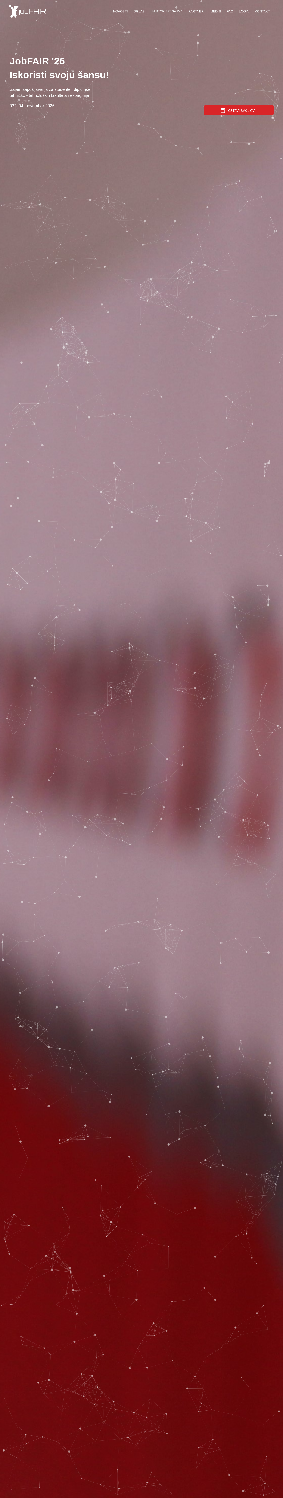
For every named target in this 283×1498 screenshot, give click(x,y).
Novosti (120, 11)
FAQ (230, 11)
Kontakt (262, 11)
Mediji (215, 11)
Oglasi (140, 11)
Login (244, 11)
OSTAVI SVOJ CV (237, 110)
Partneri (196, 11)
